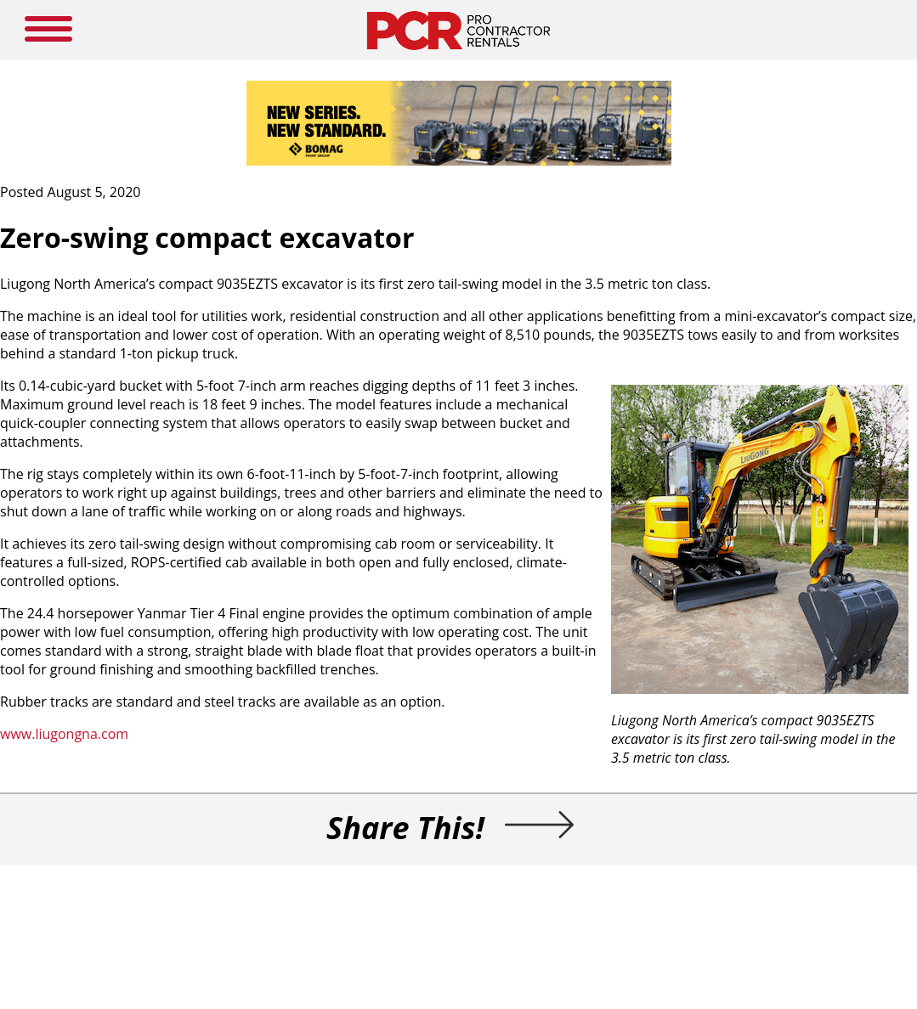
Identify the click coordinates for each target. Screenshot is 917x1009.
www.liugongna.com (64, 733)
